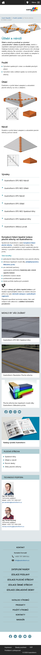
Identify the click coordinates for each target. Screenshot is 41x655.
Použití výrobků (17, 18)
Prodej (27, 1)
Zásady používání (20, 647)
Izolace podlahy (20, 574)
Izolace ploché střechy (20, 579)
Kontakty (20, 615)
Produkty (20, 605)
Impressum (8, 647)
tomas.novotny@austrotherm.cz (13, 526)
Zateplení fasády (20, 569)
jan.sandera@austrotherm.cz (12, 502)
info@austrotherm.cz (22, 560)
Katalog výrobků (20, 600)
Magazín (21, 619)
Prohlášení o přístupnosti (13, 650)
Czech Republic (6, 18)
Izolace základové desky (20, 590)
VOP (31, 647)
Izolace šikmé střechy (20, 585)
